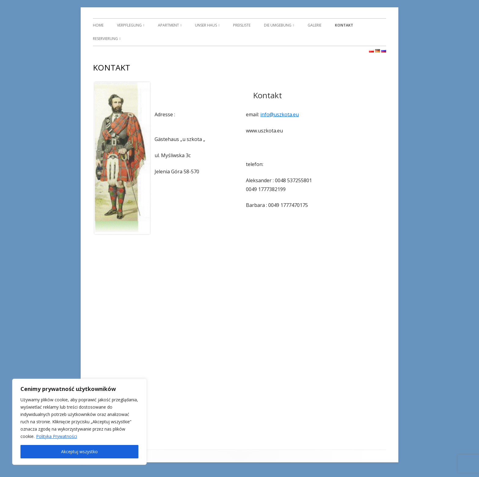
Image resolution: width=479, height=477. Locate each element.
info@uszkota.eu (279, 114)
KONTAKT (344, 25)
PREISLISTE (241, 25)
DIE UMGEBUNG (277, 25)
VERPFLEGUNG (129, 25)
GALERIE (314, 25)
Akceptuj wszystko (79, 451)
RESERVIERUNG (105, 38)
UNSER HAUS (206, 25)
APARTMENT (168, 25)
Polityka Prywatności (56, 436)
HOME (98, 25)
